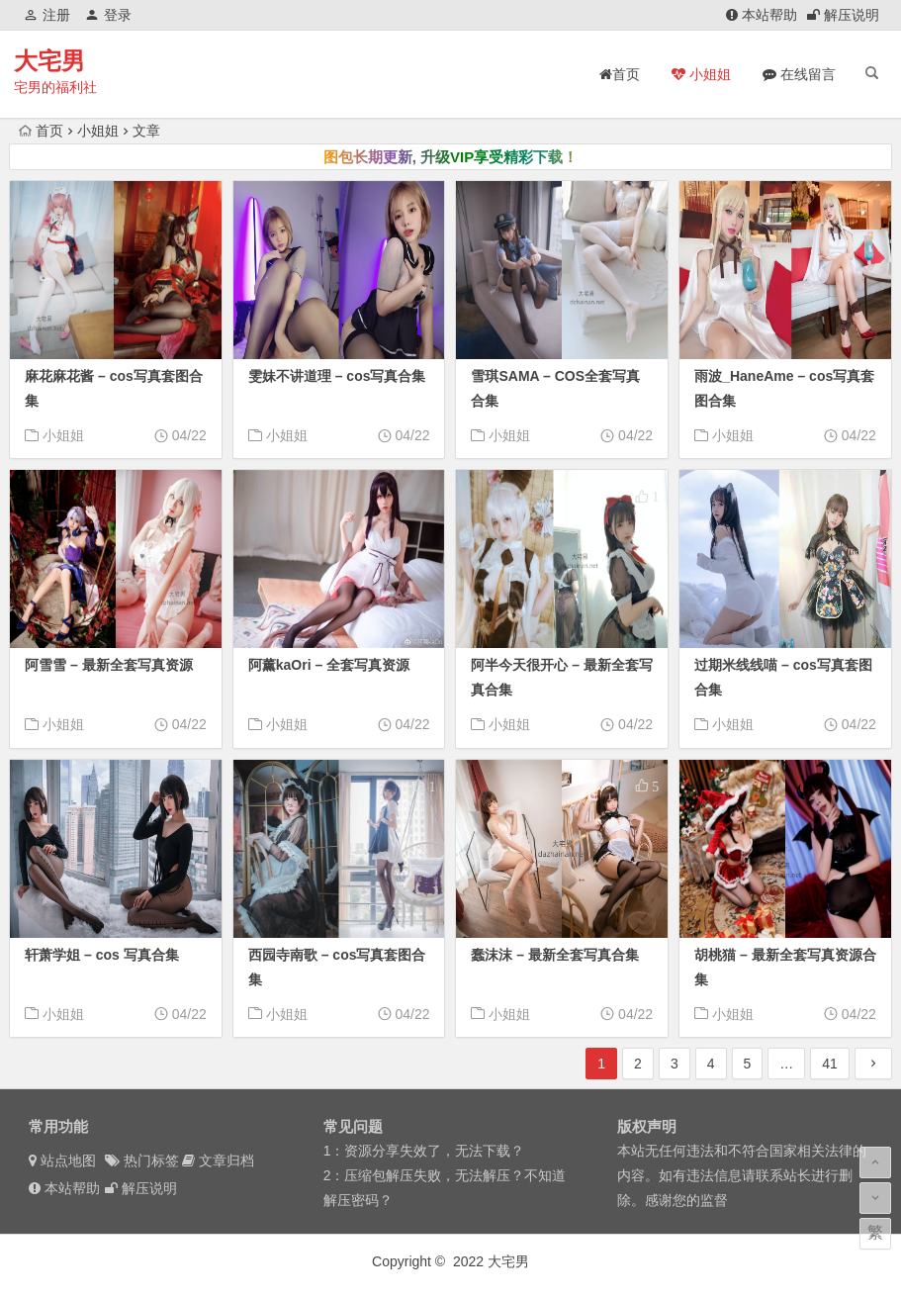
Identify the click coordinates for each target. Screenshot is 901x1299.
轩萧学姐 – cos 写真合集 (102, 955)
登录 (108, 15)
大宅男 (49, 60)
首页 (41, 131)
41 (830, 1063)
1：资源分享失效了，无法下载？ (424, 1151)
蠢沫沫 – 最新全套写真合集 (555, 955)
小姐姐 (98, 131)
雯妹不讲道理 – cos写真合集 (337, 376)
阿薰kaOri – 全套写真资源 (328, 665)
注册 (47, 15)
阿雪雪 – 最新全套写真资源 (109, 665)
